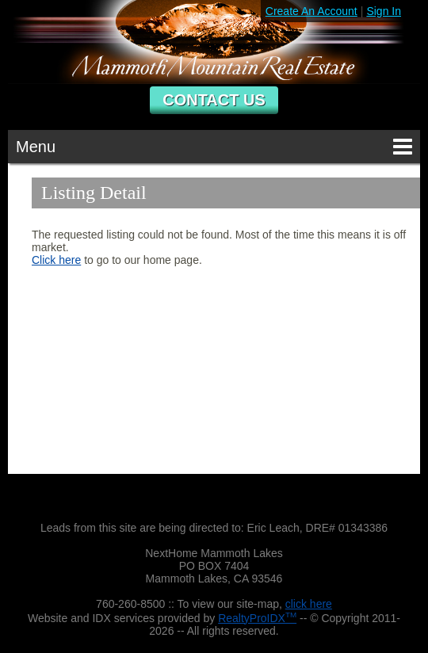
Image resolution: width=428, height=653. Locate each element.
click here (308, 604)
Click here (56, 260)
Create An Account (311, 11)
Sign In (383, 11)
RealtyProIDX (257, 618)
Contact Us (214, 100)
